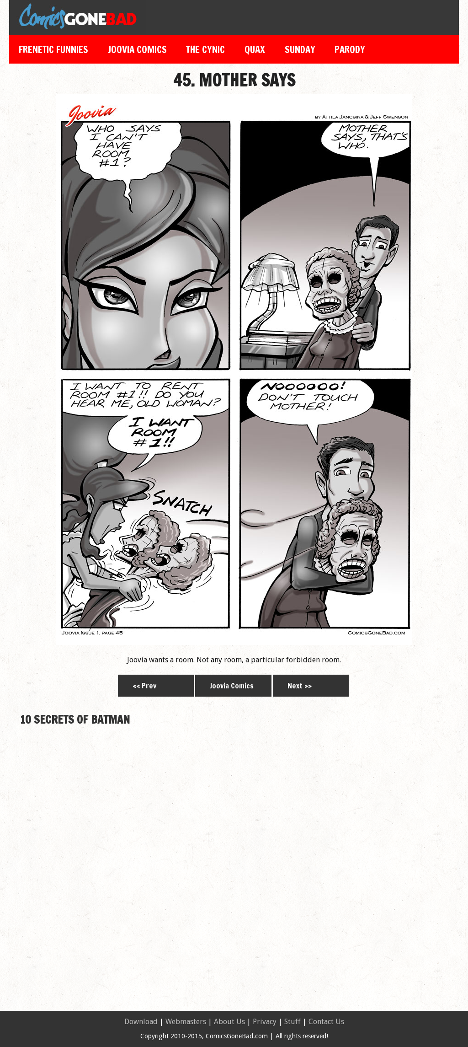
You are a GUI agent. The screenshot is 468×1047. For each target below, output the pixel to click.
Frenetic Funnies (53, 49)
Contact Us (326, 1021)
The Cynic (205, 49)
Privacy (265, 1021)
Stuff (292, 1021)
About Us (229, 1021)
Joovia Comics (137, 49)
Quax (255, 49)
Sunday (300, 49)
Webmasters (185, 1021)
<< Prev (144, 686)
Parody (350, 49)
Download (141, 1021)
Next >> (299, 686)
